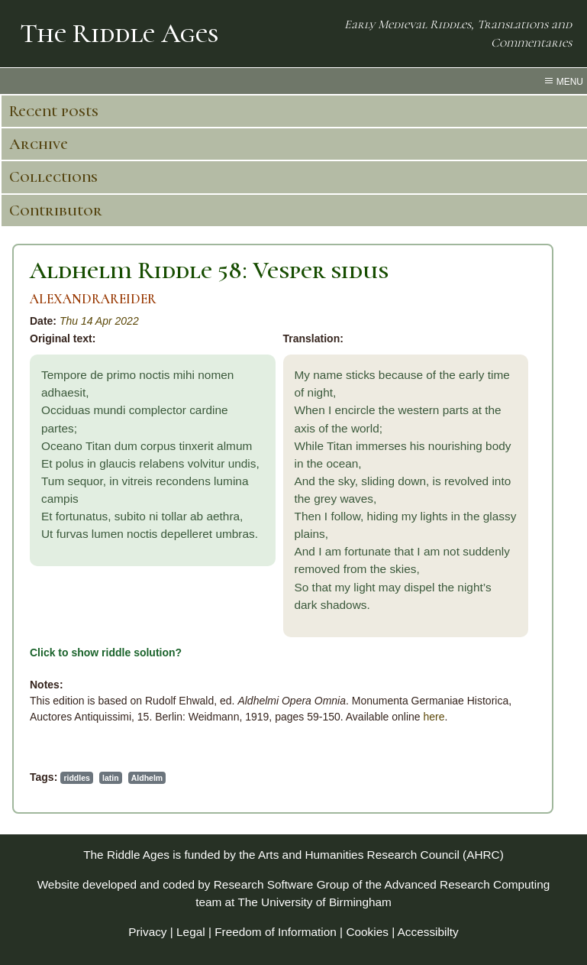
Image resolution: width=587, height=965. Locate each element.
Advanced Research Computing (467, 884)
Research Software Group (282, 884)
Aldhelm (147, 777)
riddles (76, 777)
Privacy (147, 931)
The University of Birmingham (314, 901)
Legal (190, 931)
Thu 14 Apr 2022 (99, 321)
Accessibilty (428, 931)
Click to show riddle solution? (106, 652)
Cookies (367, 931)
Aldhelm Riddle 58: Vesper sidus (209, 270)
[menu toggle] (293, 81)
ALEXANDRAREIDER (93, 299)
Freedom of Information (275, 931)
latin (110, 777)
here (433, 717)
